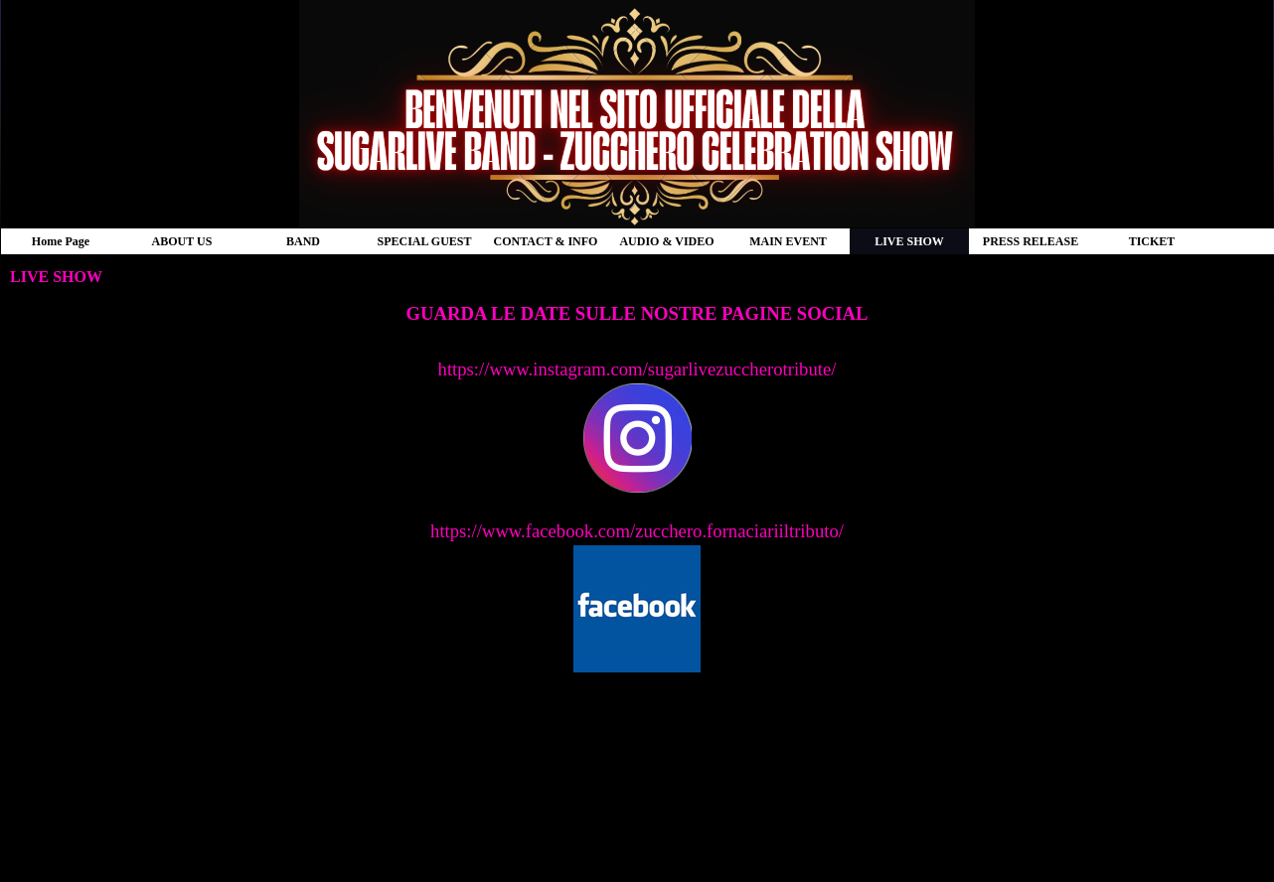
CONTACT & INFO (546, 241)
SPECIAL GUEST (424, 241)
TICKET (1152, 241)
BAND (303, 241)
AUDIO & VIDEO (666, 241)
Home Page (60, 241)
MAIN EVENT (788, 241)
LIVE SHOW (909, 241)
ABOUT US (182, 241)
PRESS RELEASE (1030, 241)
